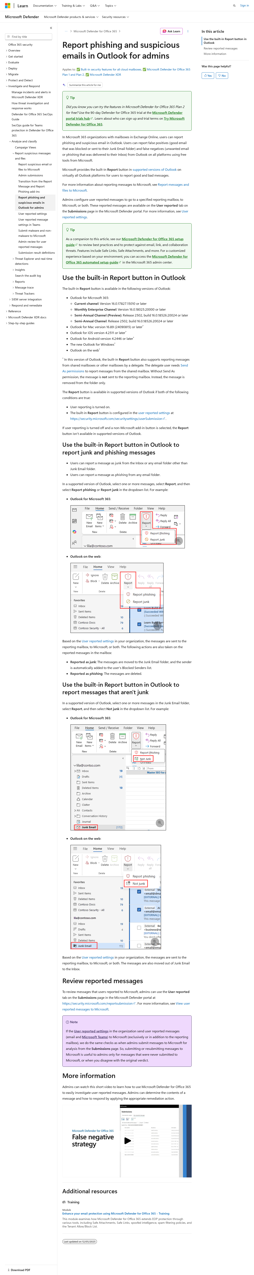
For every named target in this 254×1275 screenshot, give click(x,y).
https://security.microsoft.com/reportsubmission (97, 1003)
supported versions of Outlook (155, 169)
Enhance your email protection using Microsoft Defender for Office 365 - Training (115, 1213)
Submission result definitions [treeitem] (36, 253)
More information (215, 54)
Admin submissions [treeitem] (30, 175)
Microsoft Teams (94, 1037)
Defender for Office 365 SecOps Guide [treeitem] (32, 116)
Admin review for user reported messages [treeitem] (32, 244)
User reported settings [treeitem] (32, 214)
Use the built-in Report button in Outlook (225, 41)
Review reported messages (221, 48)
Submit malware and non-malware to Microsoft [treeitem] (35, 233)
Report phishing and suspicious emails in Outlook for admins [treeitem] (31, 202)
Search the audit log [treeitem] (28, 275)
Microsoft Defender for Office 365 (95, 31)
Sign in (244, 5)
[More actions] (188, 31)
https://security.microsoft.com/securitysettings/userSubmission (116, 418)
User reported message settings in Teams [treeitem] (33, 222)
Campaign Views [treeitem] (25, 147)
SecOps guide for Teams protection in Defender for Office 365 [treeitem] (32, 130)
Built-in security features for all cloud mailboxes (111, 69)
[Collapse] (51, 28)
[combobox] (28, 36)
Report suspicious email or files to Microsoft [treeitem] (35, 166)
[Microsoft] (7, 5)
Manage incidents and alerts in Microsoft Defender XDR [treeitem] (31, 94)
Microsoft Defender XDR (105, 75)
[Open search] (234, 5)
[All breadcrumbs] (66, 31)
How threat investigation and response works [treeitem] (30, 105)
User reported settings (98, 641)
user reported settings (154, 412)
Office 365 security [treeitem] (20, 44)
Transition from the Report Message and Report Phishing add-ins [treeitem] (35, 186)
